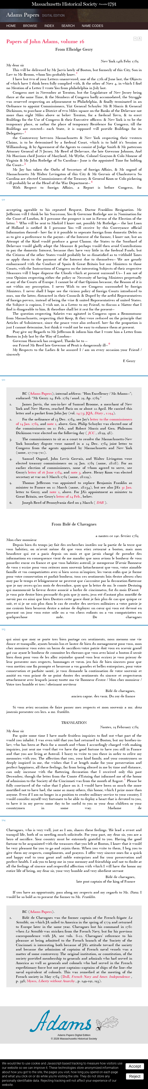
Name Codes (92, 26)
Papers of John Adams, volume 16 (45, 41)
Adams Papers (41, 393)
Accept (135, 1066)
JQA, (95, 413)
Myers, (51, 981)
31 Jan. (127, 487)
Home (11, 26)
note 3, (76, 472)
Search (68, 26)
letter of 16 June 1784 (45, 472)
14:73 (80, 413)
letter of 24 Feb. (68, 496)
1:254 (109, 413)
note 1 (51, 424)
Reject (134, 1076)
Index (49, 26)
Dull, (96, 976)
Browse (30, 26)
